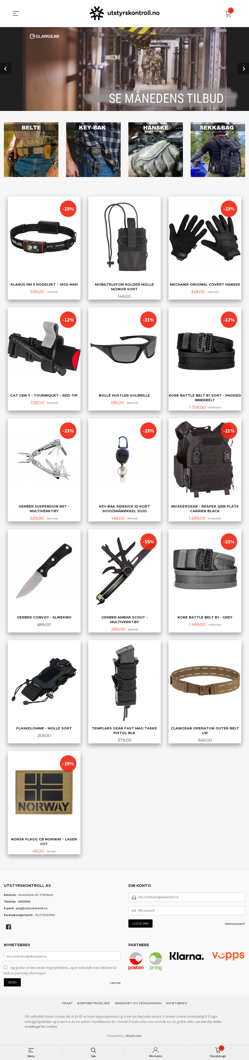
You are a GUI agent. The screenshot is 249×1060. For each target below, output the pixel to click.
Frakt (67, 1005)
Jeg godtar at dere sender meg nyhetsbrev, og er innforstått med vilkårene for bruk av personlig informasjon (60, 972)
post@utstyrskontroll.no (31, 910)
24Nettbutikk (133, 1038)
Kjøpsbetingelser (93, 1005)
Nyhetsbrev (176, 1005)
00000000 (24, 903)
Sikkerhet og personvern (138, 1005)
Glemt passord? (235, 925)
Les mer (115, 985)
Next (243, 68)
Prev (5, 68)
